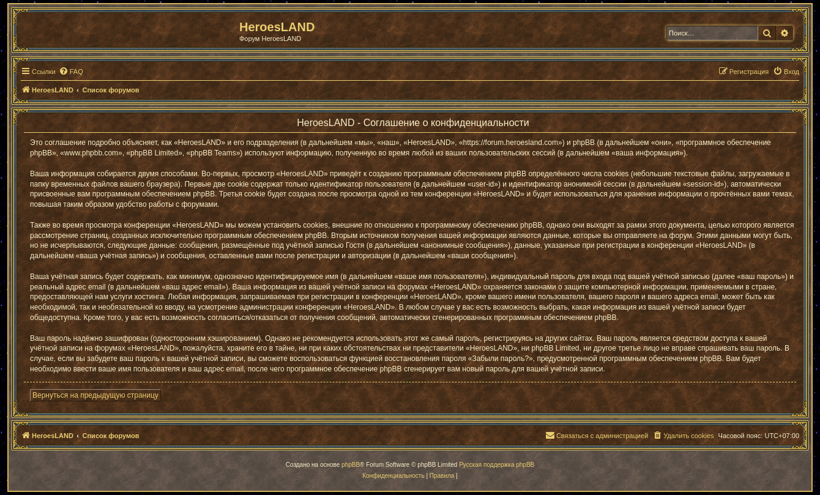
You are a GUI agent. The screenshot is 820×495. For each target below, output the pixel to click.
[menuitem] (71, 71)
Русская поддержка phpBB (496, 464)
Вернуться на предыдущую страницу (95, 395)
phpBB (350, 464)
